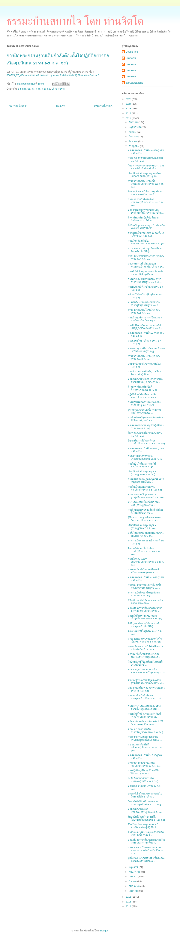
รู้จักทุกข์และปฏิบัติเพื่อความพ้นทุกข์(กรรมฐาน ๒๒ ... (144, 411)
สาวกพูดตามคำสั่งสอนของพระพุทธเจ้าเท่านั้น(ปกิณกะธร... (146, 265)
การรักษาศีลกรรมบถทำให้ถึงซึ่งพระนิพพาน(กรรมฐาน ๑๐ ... (144, 586)
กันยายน (134, 136)
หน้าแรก (60, 105)
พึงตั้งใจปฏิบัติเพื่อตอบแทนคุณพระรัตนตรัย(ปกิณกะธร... (146, 534)
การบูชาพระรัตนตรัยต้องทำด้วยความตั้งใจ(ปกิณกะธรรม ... (144, 707)
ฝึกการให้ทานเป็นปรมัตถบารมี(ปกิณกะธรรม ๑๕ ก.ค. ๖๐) (144, 551)
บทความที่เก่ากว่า (103, 105)
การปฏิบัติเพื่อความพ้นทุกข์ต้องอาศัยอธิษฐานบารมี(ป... (144, 404)
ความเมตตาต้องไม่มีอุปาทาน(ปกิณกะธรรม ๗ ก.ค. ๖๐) (145, 747)
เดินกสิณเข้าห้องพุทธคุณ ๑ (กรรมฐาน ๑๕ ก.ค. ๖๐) (142, 527)
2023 (129, 108)
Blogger (104, 930)
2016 (129, 896)
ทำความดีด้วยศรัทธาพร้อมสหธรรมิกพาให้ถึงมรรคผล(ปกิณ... (146, 211)
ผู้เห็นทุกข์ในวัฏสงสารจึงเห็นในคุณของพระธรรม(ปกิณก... (146, 859)
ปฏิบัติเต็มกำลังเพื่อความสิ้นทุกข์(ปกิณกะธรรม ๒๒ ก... (143, 396)
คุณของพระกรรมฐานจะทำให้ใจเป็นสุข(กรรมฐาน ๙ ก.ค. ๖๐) (145, 640)
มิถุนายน (134, 867)
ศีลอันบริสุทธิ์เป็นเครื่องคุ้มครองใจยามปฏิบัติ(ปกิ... (146, 663)
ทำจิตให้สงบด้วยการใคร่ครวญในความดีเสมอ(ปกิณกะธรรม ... (145, 380)
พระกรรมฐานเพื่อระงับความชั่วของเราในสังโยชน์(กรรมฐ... (146, 350)
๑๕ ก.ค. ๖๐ (24, 88)
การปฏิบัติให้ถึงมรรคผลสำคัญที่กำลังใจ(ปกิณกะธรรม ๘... (144, 715)
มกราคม (134, 890)
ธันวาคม (134, 122)
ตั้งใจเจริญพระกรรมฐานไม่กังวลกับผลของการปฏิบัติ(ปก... (146, 227)
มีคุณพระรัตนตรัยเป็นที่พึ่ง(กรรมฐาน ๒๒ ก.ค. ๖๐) (143, 388)
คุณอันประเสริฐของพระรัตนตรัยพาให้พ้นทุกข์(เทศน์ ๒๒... (146, 419)
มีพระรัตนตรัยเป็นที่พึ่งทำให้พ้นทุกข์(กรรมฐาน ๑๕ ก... (144, 503)
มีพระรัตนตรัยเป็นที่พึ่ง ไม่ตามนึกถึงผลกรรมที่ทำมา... (143, 219)
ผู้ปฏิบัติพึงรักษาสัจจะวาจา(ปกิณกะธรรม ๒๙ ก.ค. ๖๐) (146, 257)
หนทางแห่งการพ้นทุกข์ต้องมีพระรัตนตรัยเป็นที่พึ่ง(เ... (145, 250)
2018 (129, 113)
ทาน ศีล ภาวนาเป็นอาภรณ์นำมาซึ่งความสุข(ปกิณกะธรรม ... (145, 609)
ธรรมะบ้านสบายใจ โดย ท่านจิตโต (75, 21)
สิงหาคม (133, 141)
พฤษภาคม (135, 871)
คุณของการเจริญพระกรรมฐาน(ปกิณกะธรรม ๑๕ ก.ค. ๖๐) (146, 496)
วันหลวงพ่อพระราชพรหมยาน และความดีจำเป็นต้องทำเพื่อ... (146, 167)
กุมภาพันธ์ (134, 886)
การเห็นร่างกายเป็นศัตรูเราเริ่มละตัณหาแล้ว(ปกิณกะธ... (145, 373)
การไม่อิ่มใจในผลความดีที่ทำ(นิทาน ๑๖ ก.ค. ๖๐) (142, 465)
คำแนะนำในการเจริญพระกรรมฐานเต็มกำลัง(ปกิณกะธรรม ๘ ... (146, 682)
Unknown (131, 58)
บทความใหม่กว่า (18, 105)
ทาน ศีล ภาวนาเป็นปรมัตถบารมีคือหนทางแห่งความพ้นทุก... (146, 841)
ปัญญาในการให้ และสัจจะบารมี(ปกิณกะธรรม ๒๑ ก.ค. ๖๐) (146, 442)
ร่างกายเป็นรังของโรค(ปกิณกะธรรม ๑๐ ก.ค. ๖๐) (144, 594)
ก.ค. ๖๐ (46, 88)
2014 (129, 906)
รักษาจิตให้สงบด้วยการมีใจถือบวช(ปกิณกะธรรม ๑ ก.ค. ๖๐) (146, 818)
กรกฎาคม (134, 146)
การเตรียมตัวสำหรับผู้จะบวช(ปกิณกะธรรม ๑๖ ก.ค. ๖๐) (145, 457)
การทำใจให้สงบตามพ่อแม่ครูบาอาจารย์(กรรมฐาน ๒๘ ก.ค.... (145, 280)
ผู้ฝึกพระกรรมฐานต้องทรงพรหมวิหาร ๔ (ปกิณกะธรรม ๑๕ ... (144, 519)
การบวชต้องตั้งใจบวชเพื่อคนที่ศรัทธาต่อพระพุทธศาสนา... (144, 571)
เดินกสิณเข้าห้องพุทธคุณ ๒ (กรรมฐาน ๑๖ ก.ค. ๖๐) (142, 473)
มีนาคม (133, 881)
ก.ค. (38, 88)
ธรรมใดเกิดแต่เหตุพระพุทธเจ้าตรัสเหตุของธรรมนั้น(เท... (146, 481)
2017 (129, 118)
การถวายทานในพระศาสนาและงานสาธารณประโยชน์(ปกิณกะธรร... (145, 850)
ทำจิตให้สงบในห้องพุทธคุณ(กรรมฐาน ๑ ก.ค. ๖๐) (145, 810)
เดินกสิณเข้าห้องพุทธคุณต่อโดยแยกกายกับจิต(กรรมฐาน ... (144, 175)
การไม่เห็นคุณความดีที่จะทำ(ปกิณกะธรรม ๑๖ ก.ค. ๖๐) (145, 488)
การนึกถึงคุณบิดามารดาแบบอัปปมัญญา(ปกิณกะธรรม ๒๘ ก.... (145, 327)
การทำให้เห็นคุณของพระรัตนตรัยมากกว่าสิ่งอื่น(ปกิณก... (145, 273)
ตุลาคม (133, 131)
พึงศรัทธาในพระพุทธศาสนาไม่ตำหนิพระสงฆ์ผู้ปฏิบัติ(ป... (144, 826)
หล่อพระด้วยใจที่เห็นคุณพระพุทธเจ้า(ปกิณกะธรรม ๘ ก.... (144, 698)
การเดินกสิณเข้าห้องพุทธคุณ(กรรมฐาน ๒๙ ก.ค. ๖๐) (146, 242)
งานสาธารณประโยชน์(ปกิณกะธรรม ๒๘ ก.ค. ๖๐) (144, 311)
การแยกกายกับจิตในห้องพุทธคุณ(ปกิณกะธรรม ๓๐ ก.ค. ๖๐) (145, 202)
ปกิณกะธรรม (58, 88)
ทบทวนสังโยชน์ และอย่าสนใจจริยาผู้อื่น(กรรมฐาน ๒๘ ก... (144, 304)
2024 (129, 103)
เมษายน (133, 876)
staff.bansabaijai (134, 82)
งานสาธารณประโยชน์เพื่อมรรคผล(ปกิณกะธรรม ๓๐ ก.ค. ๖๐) (146, 184)
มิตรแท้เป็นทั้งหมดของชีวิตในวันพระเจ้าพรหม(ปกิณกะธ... (144, 655)
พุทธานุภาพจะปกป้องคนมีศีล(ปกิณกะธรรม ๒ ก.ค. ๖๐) (144, 764)
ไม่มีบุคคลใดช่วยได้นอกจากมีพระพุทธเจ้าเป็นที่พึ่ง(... (144, 625)
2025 (129, 99)
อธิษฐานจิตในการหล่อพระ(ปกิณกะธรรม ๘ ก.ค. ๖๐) (146, 689)
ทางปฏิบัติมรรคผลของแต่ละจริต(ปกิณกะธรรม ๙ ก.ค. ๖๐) (145, 617)
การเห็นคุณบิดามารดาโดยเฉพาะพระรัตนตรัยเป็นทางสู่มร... (145, 319)
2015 (129, 901)
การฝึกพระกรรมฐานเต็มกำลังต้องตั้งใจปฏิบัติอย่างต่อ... (145, 511)
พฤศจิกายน (135, 127)
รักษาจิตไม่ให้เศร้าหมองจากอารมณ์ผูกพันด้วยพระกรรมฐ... (145, 803)
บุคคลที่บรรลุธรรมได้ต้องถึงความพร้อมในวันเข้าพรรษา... (145, 648)
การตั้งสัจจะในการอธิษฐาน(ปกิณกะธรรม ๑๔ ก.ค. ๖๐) (146, 562)
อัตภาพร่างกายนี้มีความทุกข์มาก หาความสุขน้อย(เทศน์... (145, 193)
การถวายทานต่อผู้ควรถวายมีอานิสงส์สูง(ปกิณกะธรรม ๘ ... (145, 738)
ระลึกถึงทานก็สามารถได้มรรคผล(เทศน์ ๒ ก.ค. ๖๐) (143, 780)
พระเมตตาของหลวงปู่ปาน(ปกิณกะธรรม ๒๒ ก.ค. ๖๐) (146, 427)
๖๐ (33, 88)
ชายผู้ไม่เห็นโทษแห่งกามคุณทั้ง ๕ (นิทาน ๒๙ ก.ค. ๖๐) (146, 234)
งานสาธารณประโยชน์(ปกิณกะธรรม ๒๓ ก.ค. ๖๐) (144, 358)
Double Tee (132, 51)
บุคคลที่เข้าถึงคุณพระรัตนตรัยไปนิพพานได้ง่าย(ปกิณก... (145, 795)
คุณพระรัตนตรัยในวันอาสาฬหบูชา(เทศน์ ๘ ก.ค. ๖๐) (145, 731)
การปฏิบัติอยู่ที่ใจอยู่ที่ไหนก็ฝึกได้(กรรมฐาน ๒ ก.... (143, 772)
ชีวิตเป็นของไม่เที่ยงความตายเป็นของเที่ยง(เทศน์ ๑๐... (145, 602)
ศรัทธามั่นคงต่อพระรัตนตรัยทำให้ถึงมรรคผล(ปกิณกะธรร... (145, 723)
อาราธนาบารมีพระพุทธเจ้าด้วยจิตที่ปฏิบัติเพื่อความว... (146, 834)
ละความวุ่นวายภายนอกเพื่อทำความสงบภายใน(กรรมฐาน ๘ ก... (146, 672)
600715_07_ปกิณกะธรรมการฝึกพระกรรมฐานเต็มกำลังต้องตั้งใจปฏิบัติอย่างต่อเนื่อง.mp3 (53, 75)
